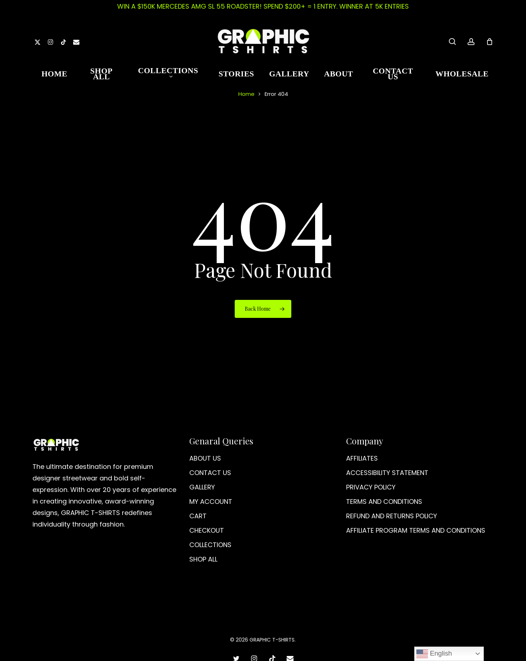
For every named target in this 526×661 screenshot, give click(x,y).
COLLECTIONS (210, 544)
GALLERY (202, 487)
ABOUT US (205, 458)
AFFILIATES (362, 458)
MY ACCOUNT (210, 501)
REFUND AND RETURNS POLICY (391, 515)
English (434, 654)
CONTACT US (210, 472)
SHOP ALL (203, 559)
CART (198, 515)
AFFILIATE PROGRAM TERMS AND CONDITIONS (415, 530)
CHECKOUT (206, 530)
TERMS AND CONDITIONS (384, 501)
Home (246, 94)
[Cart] (490, 41)
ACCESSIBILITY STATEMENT (387, 472)
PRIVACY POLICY (370, 487)
